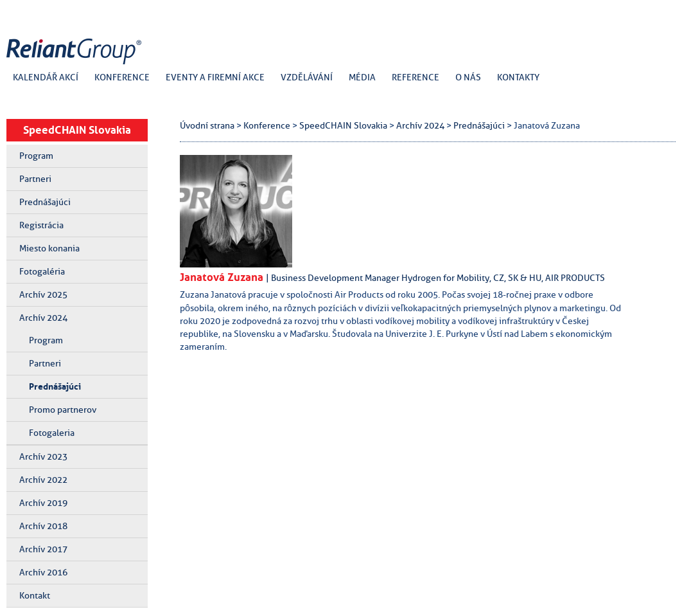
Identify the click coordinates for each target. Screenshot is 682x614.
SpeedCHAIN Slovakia (77, 130)
